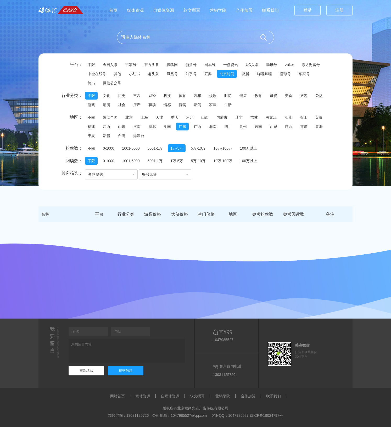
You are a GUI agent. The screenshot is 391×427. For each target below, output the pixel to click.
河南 (137, 126)
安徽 (318, 117)
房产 (137, 105)
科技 (167, 96)
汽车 (197, 96)
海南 (212, 126)
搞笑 (182, 105)
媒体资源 (135, 10)
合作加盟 (244, 10)
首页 (113, 10)
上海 (144, 117)
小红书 (134, 74)
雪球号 (285, 74)
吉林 (254, 117)
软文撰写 (191, 10)
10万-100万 (222, 148)
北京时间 (227, 74)
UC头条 (252, 65)
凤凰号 (172, 74)
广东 (182, 126)
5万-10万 (198, 148)
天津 (159, 117)
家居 (212, 105)
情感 (167, 105)
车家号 (304, 74)
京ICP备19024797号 (266, 415)
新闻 (197, 105)
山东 (121, 126)
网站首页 (117, 396)
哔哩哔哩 (264, 74)
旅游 (304, 96)
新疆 (106, 136)
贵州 (243, 126)
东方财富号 (311, 65)
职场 (152, 105)
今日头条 (110, 65)
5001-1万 (155, 148)
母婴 (273, 96)
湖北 (152, 126)
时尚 (228, 96)
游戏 (91, 105)
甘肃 (304, 126)
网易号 (209, 65)
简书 (91, 83)
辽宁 (239, 117)
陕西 (288, 126)
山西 (205, 117)
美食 (288, 96)
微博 (245, 74)
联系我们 (270, 10)
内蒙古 (221, 117)
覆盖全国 (110, 117)
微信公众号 (112, 83)
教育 (258, 96)
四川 (228, 126)
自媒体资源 (163, 10)
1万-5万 (176, 148)
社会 (121, 105)
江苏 (288, 117)
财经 (152, 96)
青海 (319, 126)
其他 (117, 74)
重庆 (174, 117)
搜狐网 (172, 65)
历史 (121, 96)
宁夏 (91, 136)
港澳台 (138, 136)
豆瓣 (208, 74)
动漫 (106, 105)
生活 (228, 105)
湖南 (167, 126)
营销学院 (218, 10)
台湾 (121, 136)
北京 (129, 117)
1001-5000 (131, 148)
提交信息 (125, 371)
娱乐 (212, 96)
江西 (106, 126)
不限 (91, 65)
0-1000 (108, 148)
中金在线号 (97, 74)
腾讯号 (271, 65)
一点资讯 (230, 65)
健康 (243, 96)
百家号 (130, 65)
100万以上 (248, 148)
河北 (189, 117)
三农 (137, 96)
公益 (319, 96)
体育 (182, 96)
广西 (197, 126)
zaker (289, 65)
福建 (91, 126)
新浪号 (191, 65)
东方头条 (151, 65)
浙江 (303, 117)
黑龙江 (271, 117)
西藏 (273, 126)
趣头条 (153, 74)
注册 (339, 10)
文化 (106, 96)
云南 (258, 126)
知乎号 (191, 74)
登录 (307, 10)
